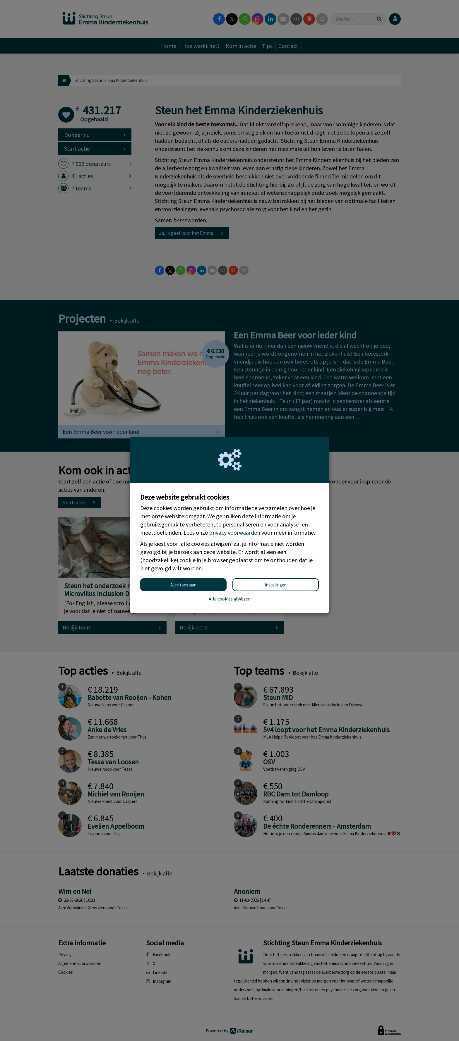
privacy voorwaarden (234, 532)
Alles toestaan (183, 585)
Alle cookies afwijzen (230, 599)
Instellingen (276, 585)
